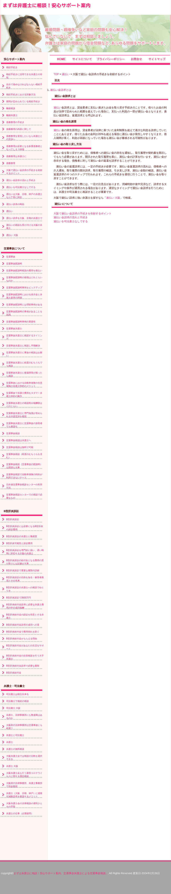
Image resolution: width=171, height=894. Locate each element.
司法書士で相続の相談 (17, 701)
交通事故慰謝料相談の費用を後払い (24, 270)
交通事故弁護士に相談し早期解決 (23, 345)
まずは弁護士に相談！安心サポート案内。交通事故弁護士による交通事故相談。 (61, 873)
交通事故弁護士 (14, 328)
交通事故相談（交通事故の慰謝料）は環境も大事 (24, 466)
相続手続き (11, 67)
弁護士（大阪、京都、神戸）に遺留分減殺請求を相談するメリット (24, 795)
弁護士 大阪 (12, 766)
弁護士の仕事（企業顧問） (19, 813)
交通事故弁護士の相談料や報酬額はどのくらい (24, 405)
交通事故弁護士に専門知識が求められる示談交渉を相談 (24, 415)
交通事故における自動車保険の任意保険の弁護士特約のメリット (24, 384)
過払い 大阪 (113, 197)
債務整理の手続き (15, 122)
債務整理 (10, 163)
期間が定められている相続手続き (23, 101)
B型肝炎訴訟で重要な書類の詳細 (22, 570)
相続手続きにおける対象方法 (21, 94)
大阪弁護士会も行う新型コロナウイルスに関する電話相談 (24, 775)
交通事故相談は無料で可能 (19, 447)
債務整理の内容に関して (18, 129)
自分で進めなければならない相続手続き (24, 86)
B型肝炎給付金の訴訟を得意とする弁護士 (25, 616)
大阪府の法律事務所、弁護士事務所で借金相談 (24, 785)
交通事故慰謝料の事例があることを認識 (24, 313)
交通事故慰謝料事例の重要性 (21, 321)
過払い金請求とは (60, 89)
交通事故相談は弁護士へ (18, 440)
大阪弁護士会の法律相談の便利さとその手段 (24, 805)
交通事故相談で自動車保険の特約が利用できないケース (24, 476)
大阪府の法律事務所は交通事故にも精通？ (24, 727)
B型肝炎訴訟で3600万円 (18, 597)
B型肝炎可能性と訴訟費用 (19, 543)
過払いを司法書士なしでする (71, 221)
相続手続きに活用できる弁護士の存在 (24, 76)
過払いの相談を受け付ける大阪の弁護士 (24, 227)
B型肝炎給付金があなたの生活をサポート (25, 647)
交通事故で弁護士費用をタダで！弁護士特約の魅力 (24, 394)
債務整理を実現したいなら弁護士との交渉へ (24, 138)
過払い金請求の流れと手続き (71, 217)
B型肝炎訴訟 (12, 519)
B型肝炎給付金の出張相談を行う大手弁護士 (25, 657)
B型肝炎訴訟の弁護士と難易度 (21, 536)
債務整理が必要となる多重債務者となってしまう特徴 (24, 148)
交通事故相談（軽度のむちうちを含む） (24, 456)
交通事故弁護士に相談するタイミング (24, 337)
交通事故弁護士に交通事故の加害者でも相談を (24, 425)
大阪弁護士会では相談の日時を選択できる (24, 758)
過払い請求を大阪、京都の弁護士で (24, 218)
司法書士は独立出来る (17, 694)
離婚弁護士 (11, 115)
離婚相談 (10, 108)
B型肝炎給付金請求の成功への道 (22, 624)
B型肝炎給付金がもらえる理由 (21, 638)
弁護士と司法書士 (15, 735)
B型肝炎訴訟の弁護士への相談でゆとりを (25, 589)
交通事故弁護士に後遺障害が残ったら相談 (24, 374)
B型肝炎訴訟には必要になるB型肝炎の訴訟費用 (24, 528)
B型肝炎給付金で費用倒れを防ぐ (22, 631)
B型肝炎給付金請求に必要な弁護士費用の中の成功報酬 (25, 606)
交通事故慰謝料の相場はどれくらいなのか (24, 279)
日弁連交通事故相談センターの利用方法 (24, 486)
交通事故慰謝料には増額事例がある (24, 304)
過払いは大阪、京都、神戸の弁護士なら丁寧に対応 (24, 196)
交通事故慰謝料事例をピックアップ (24, 287)
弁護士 (9, 742)
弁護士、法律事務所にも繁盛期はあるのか (24, 717)
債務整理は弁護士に (16, 156)
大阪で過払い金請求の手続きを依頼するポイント (82, 213)
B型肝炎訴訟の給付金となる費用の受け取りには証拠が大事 (25, 562)
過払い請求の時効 (15, 204)
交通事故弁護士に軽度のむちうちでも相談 (24, 364)
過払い (66, 74)
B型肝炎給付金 (13, 672)
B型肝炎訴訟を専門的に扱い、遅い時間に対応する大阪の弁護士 (25, 552)
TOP (56, 74)
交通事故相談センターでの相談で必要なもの (24, 496)
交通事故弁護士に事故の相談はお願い (24, 354)
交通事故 (10, 256)
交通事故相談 (13, 433)
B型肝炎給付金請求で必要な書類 (22, 665)
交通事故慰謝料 (14, 263)
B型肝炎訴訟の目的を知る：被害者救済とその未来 (25, 579)
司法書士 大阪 (13, 708)
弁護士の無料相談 (15, 749)
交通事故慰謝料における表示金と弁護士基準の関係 (24, 296)
